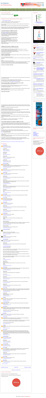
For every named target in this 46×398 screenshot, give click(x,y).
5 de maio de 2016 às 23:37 (6, 334)
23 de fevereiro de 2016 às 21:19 (7, 315)
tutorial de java (22, 141)
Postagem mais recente (4, 367)
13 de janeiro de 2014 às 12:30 (7, 211)
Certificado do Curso (4, 10)
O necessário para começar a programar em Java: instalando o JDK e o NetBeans (38, 74)
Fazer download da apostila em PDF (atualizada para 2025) (39, 22)
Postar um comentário (5, 363)
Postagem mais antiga (27, 367)
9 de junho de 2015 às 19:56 (6, 286)
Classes (8, 141)
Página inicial (16, 367)
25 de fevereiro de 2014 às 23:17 (7, 224)
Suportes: (4, 172)
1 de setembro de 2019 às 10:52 (7, 358)
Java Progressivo (5, 3)
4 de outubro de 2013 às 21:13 (6, 178)
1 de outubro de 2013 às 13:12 (6, 174)
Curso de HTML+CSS (36, 133)
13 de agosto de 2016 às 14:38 (7, 338)
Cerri (3, 235)
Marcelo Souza (5, 163)
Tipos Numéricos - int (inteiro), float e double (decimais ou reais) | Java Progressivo (38, 84)
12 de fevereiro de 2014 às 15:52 (7, 215)
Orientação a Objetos (17, 141)
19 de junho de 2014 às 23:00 (6, 241)
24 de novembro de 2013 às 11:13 (7, 204)
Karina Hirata (4, 239)
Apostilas (17, 10)
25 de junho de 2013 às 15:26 (6, 154)
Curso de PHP (35, 134)
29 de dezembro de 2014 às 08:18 (7, 265)
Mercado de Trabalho (22, 10)
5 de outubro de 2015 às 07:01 (6, 300)
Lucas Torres (4, 343)
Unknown (4, 168)
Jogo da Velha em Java (39, 93)
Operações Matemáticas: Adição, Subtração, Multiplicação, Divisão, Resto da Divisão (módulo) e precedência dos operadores (40, 68)
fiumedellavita (5, 336)
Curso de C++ (35, 132)
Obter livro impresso (35, 43)
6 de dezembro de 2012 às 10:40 (7, 147)
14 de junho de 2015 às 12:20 (6, 291)
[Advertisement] (24, 37)
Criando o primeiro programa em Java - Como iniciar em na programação (40, 53)
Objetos (14, 141)
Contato (34, 10)
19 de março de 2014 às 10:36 (6, 237)
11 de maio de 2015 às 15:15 (6, 282)
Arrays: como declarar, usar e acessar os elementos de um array (40, 89)
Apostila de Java (5, 141)
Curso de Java (11, 141)
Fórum (27, 10)
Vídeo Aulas (10, 10)
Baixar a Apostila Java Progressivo (7, 20)
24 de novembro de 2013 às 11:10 (7, 200)
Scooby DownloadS (5, 229)
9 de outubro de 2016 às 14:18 (6, 342)
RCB (3, 297)
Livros (14, 10)
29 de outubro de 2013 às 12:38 (7, 192)
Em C (2, 131)
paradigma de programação (14, 81)
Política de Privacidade (36, 135)
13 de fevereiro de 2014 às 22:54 (7, 219)
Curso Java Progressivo (6, 246)
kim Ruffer (4, 213)
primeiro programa (5, 32)
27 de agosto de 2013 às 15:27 (7, 158)
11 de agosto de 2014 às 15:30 (7, 259)
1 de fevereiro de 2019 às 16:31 (7, 354)
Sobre (30, 10)
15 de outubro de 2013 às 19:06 (7, 183)
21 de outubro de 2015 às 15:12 (7, 304)
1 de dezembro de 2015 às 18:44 (7, 311)
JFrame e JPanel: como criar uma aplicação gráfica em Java (40, 78)
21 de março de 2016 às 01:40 (6, 323)
